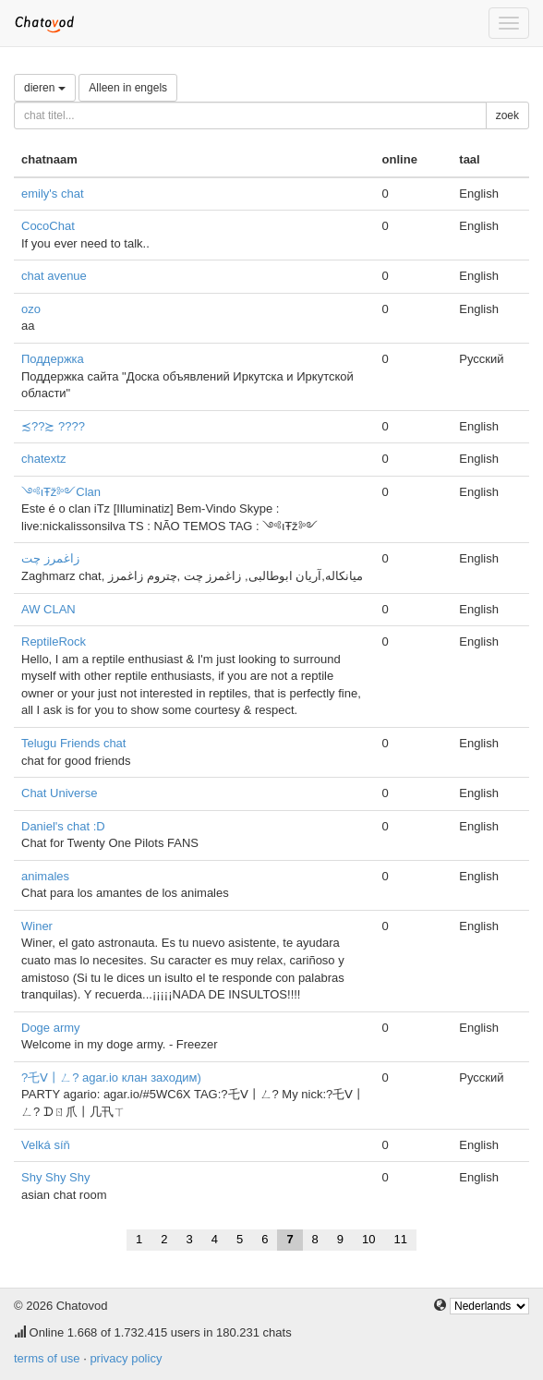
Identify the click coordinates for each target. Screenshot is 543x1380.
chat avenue (54, 276)
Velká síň (45, 1145)
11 (400, 1239)
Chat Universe (59, 793)
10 (368, 1239)
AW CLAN (48, 609)
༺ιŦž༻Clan (61, 492)
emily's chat (52, 193)
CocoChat (48, 226)
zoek (507, 115)
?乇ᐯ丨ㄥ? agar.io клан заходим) (111, 1077)
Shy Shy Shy (55, 1177)
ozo (31, 309)
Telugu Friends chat (73, 743)
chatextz (43, 459)
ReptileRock (53, 641)
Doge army (50, 1028)
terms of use (47, 1358)
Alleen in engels (128, 87)
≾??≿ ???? (53, 426)
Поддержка (52, 359)
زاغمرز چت (50, 558)
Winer (37, 926)
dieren (45, 87)
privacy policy (126, 1358)
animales (45, 876)
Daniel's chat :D (63, 826)
